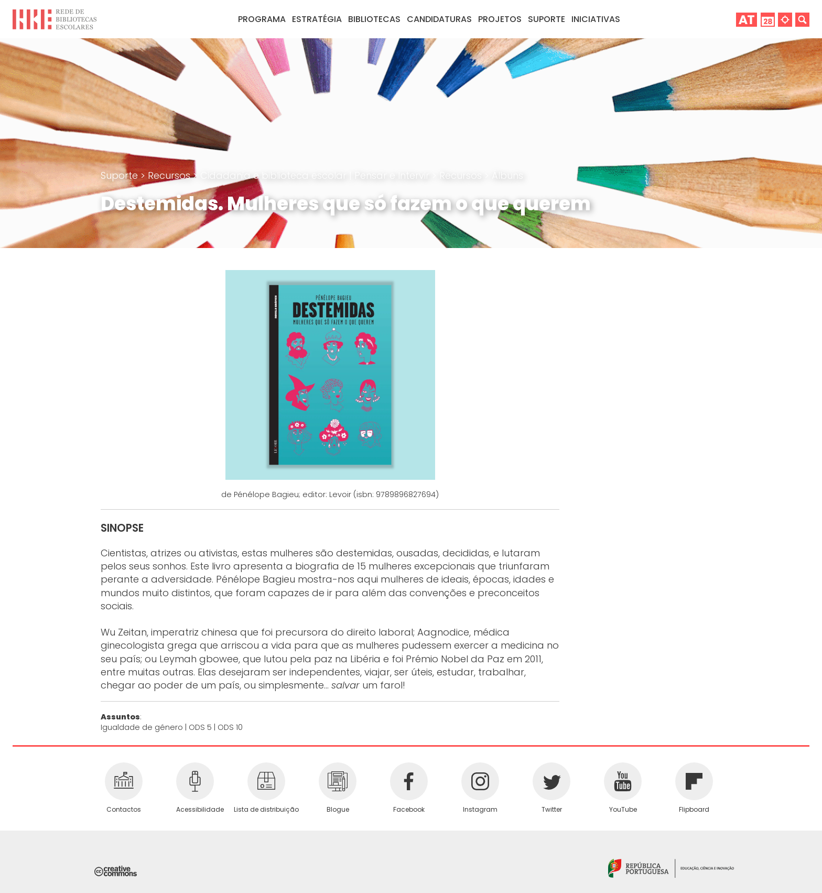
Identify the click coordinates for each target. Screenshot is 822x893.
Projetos (500, 19)
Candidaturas (439, 19)
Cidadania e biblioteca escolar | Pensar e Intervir (316, 175)
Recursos (170, 175)
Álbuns (507, 175)
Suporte (120, 175)
